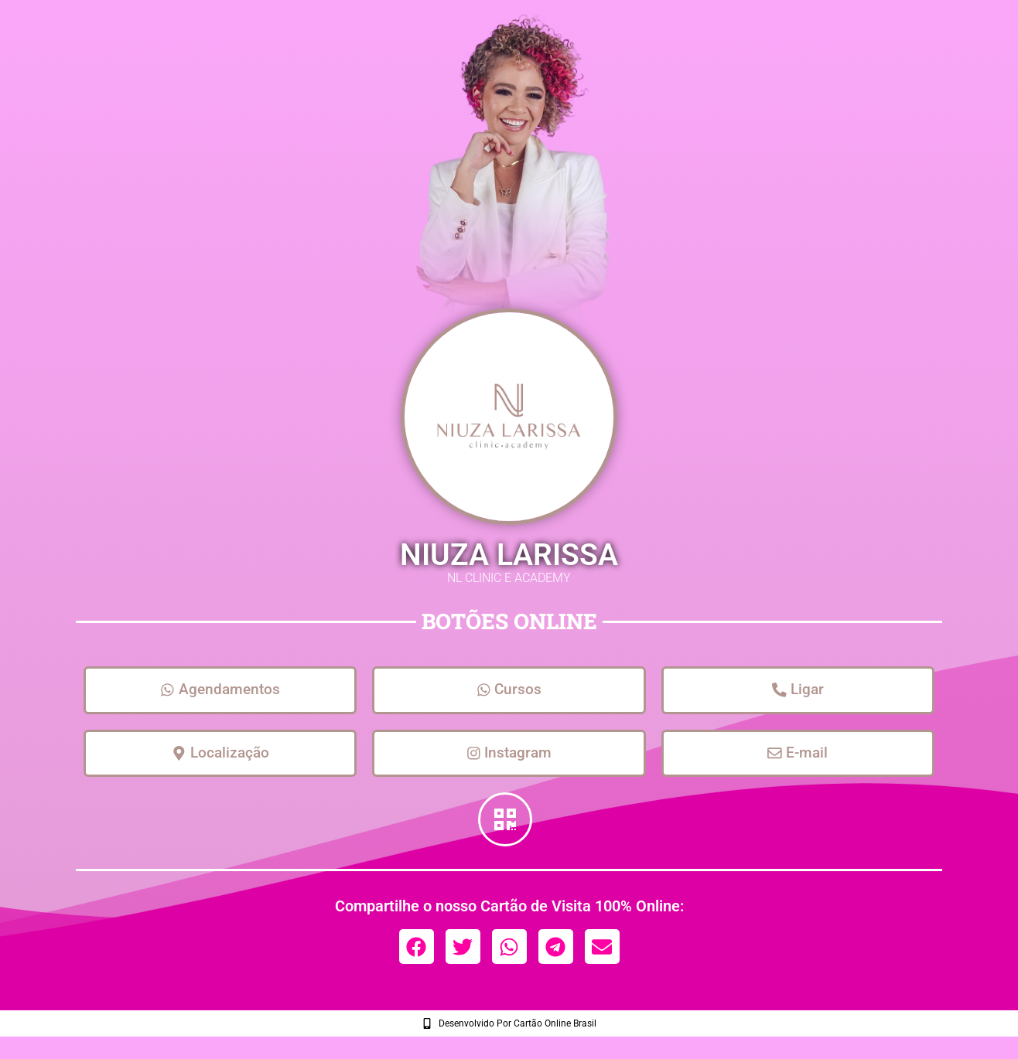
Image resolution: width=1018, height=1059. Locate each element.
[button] (416, 953)
